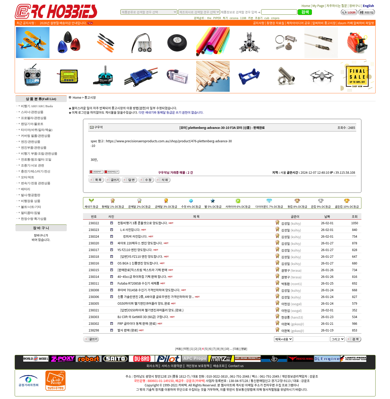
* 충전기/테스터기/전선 (35, 171)
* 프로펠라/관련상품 (32, 118)
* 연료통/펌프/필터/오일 (35, 159)
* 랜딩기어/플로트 (31, 124)
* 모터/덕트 (26, 177)
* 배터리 (24, 189)
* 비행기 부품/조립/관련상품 (38, 153)
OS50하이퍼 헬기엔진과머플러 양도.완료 (144, 303)
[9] (222, 349)
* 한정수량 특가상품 (32, 219)
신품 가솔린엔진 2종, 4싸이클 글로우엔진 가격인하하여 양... (156, 296)
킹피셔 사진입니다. (135, 236)
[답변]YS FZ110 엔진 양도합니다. (141, 256)
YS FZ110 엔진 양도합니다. (135, 249)
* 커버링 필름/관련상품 (34, 136)
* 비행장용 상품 (29, 201)
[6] (210, 349)
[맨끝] (243, 349)
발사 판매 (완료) (128, 330)
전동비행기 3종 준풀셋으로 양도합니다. (143, 223)
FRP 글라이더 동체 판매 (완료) (137, 323)
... (231, 349)
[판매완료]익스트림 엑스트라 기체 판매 (142, 270)
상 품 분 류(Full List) (41, 99)
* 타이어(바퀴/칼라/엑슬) (36, 130)
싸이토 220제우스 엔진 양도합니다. (140, 243)
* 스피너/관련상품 (31, 112)
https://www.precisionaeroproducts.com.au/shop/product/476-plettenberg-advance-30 (169, 141)
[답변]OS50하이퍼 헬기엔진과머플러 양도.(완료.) (152, 310)
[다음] (236, 349)
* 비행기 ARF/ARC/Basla (36, 106)
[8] (218, 349)
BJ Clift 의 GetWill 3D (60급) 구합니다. (143, 316)
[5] (206, 349)
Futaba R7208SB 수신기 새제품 (138, 283)
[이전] (185, 349)
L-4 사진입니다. (130, 229)
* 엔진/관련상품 (29, 142)
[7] (214, 349)
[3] (200, 349)
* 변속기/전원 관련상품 (34, 183)
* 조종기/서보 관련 (31, 165)
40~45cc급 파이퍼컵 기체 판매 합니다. (142, 276)
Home (75, 97)
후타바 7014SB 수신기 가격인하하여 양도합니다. (149, 290)
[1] (192, 349)
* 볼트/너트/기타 (30, 207)
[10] (226, 349)
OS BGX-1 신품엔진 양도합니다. (138, 263)
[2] (195, 349)
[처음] (178, 349)
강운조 (314, 376)
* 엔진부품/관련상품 (32, 147)
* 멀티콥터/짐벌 (29, 213)
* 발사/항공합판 (29, 195)
